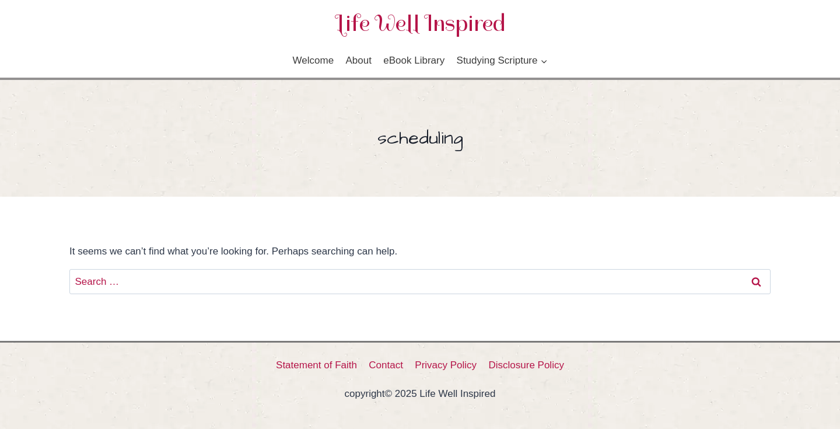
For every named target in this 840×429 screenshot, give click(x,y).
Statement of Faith (316, 365)
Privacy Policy (446, 365)
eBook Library (413, 60)
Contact (386, 365)
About (358, 60)
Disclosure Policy (526, 365)
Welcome (313, 60)
